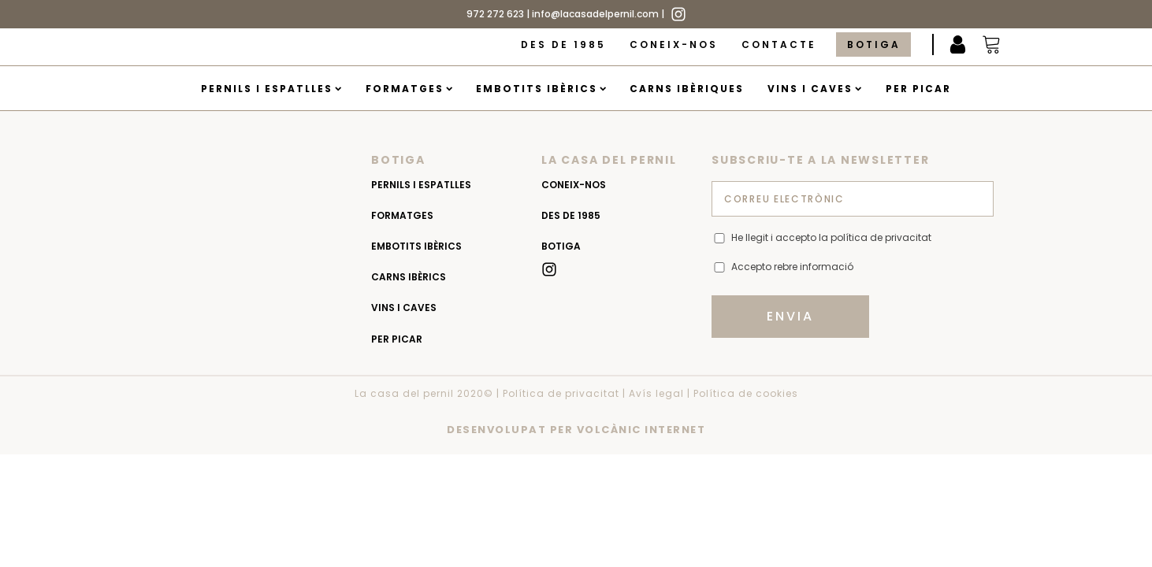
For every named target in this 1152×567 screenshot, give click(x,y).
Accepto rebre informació (792, 266)
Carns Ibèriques (687, 88)
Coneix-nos (674, 44)
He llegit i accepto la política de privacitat (831, 237)
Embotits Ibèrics (541, 88)
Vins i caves (814, 88)
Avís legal (656, 393)
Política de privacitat (561, 393)
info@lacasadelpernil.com (595, 13)
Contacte (778, 44)
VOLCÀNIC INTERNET (641, 429)
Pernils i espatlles (271, 88)
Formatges (409, 88)
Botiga (874, 44)
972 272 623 (495, 13)
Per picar (918, 88)
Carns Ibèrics (408, 277)
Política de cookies (745, 393)
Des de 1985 (563, 44)
